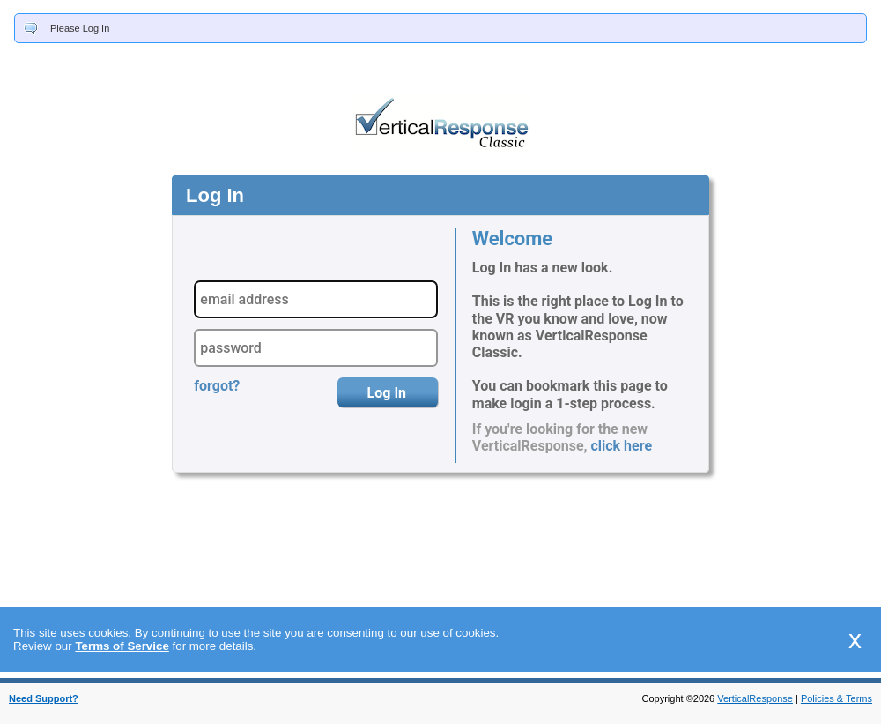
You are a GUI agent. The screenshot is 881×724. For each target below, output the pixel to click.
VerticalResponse (755, 698)
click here (621, 445)
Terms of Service (121, 646)
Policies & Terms (836, 698)
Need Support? (43, 698)
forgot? (217, 385)
